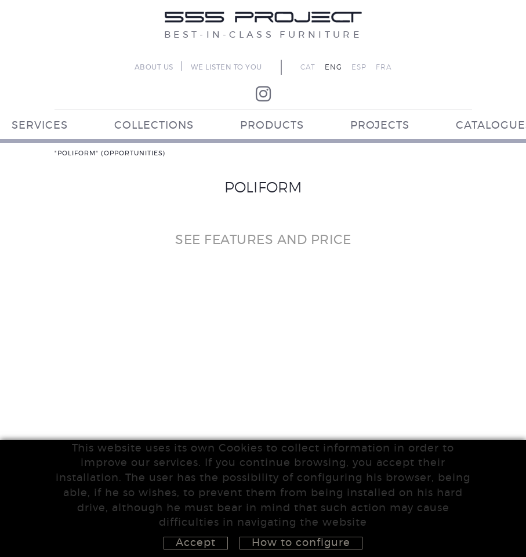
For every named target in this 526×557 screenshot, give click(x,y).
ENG (333, 67)
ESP (359, 67)
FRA (384, 67)
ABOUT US (154, 67)
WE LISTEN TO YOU (226, 67)
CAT (307, 67)
